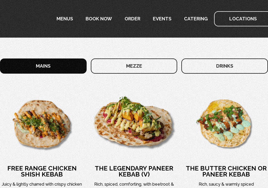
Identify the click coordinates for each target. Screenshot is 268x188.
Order (132, 18)
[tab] (43, 66)
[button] (64, 19)
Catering (196, 18)
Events (162, 18)
